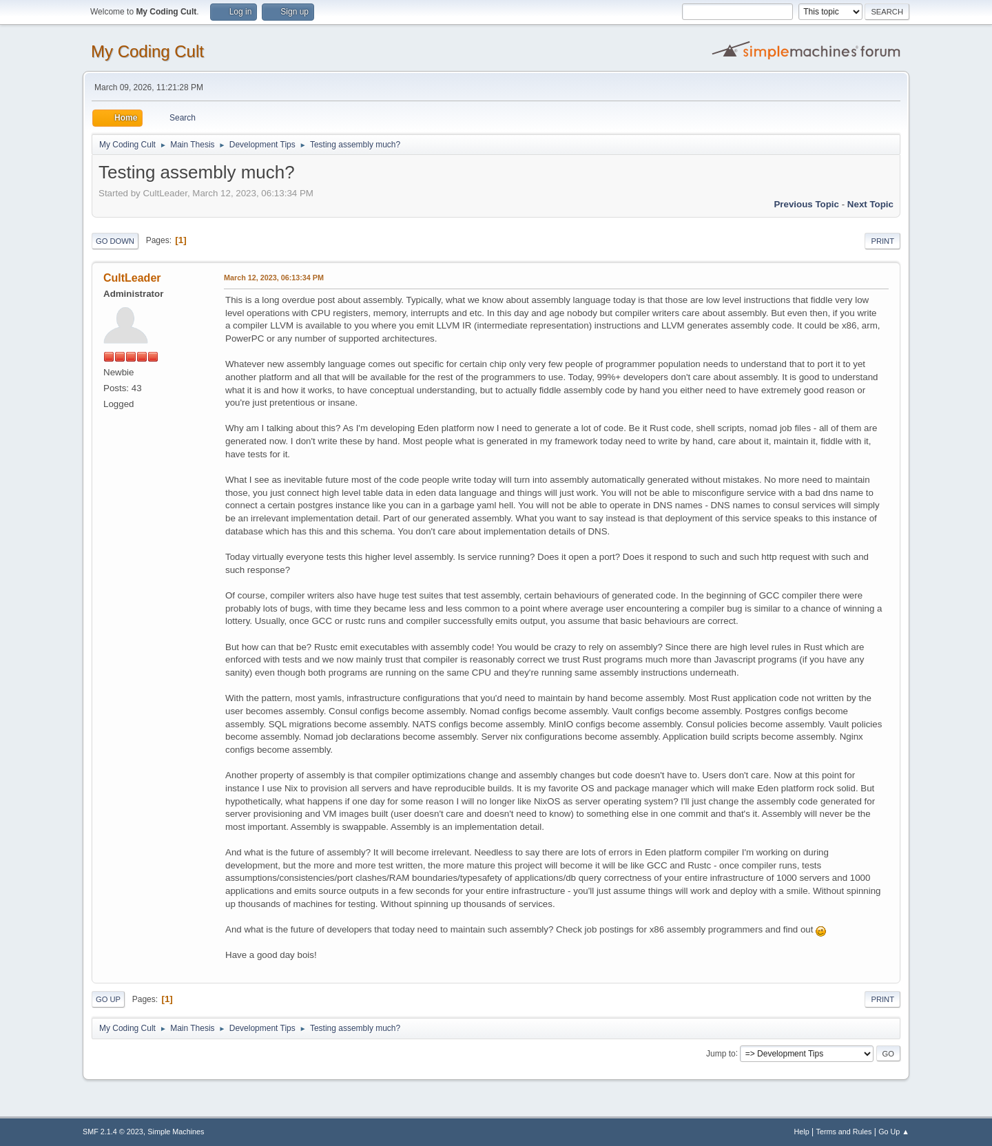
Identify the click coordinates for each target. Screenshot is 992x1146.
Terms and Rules (844, 1131)
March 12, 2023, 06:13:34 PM (274, 277)
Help (801, 1131)
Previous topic (806, 204)
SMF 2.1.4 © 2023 (113, 1131)
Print (882, 241)
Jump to (721, 1053)
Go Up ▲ (893, 1131)
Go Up (108, 999)
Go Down (115, 241)
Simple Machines (175, 1131)
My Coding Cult (147, 51)
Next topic (870, 204)
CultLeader (132, 278)
